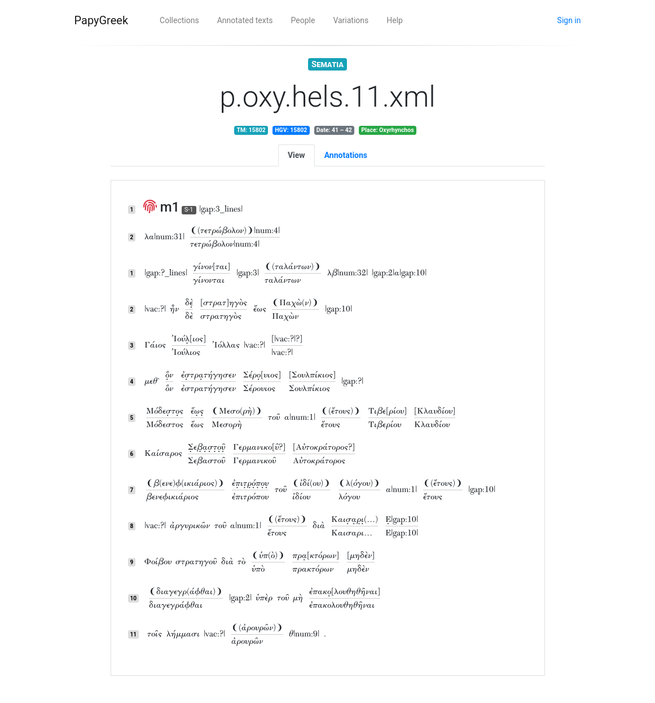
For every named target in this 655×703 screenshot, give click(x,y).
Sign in (569, 20)
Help (394, 20)
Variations (350, 20)
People (303, 20)
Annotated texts (245, 20)
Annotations (345, 155)
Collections (179, 20)
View (296, 155)
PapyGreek (101, 20)
